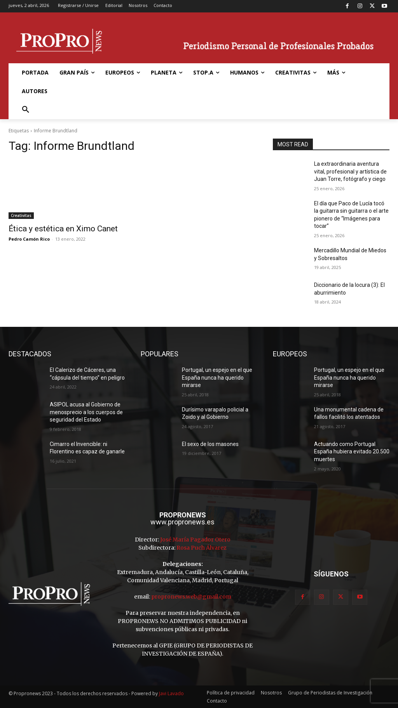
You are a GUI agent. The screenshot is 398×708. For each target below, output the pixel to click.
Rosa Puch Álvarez (201, 547)
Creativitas (21, 215)
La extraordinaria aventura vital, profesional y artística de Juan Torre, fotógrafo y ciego (350, 171)
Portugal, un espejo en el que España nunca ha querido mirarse (217, 377)
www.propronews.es (182, 522)
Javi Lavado (171, 693)
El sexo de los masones (210, 444)
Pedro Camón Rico (29, 239)
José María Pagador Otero (195, 539)
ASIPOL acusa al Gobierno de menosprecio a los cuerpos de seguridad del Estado (86, 412)
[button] (25, 110)
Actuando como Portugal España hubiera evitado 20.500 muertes (351, 451)
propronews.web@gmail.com (191, 596)
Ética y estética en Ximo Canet (63, 228)
